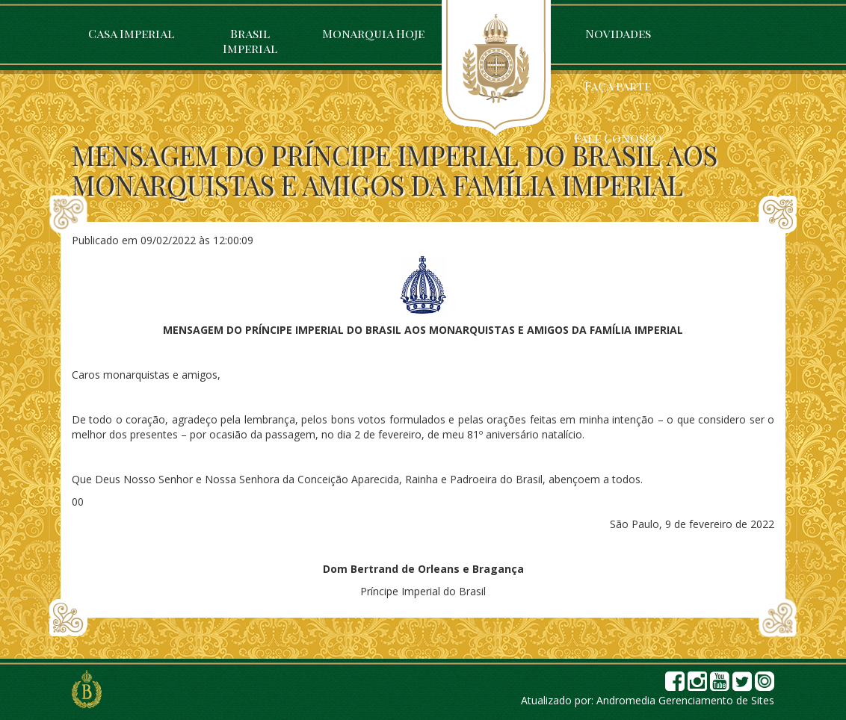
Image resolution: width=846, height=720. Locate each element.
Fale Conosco (618, 138)
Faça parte (617, 85)
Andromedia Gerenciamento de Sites (685, 700)
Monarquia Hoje (373, 33)
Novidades (618, 33)
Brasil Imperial (250, 40)
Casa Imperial (131, 33)
